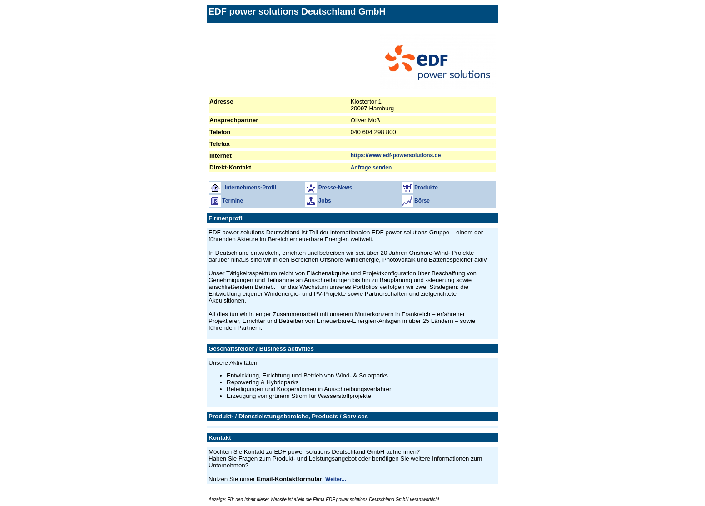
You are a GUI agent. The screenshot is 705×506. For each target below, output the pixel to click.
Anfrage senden (371, 167)
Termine (226, 201)
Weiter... (335, 479)
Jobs (318, 201)
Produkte (420, 187)
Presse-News (328, 187)
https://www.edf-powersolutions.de (396, 155)
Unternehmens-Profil (242, 187)
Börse (416, 201)
